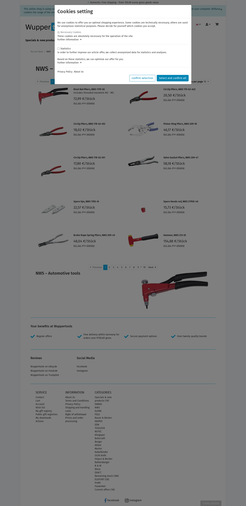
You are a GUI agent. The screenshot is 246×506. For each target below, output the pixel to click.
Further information (69, 39)
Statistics (65, 48)
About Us (79, 71)
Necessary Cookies (70, 32)
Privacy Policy (64, 71)
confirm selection (142, 78)
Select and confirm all (172, 78)
